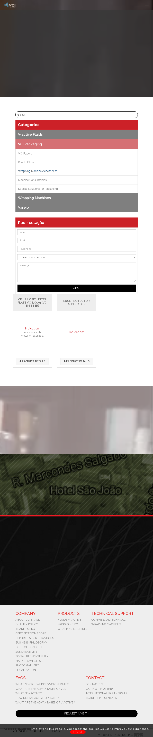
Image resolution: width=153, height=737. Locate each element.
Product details (33, 361)
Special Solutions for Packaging (38, 188)
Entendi (77, 732)
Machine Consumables (32, 180)
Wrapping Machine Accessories (90, 53)
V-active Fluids (30, 134)
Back (21, 114)
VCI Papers (25, 153)
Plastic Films (26, 162)
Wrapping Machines (34, 198)
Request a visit (76, 713)
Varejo (23, 207)
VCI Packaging (57, 53)
